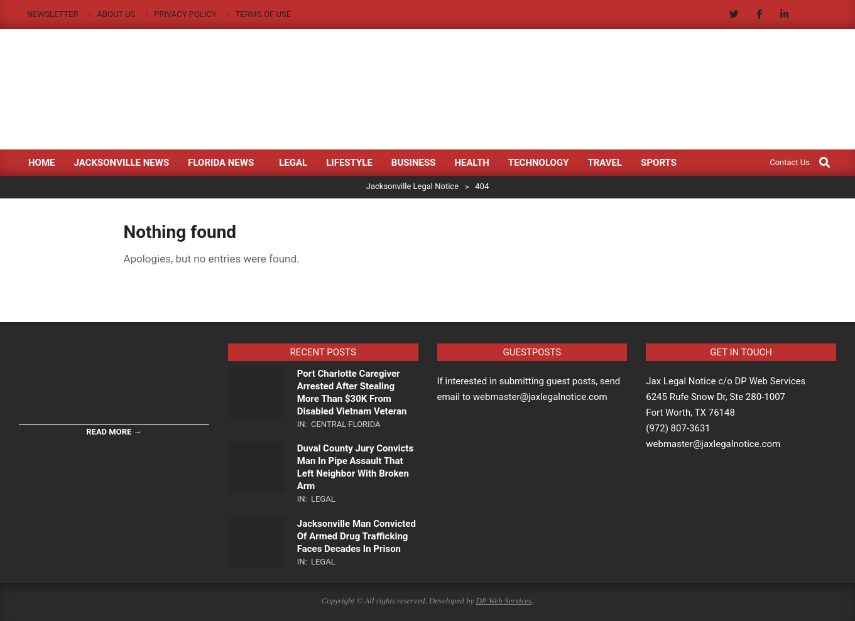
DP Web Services (503, 600)
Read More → (113, 431)
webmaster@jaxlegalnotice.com (713, 444)
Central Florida (346, 424)
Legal (323, 499)
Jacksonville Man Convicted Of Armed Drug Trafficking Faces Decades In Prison (356, 536)
